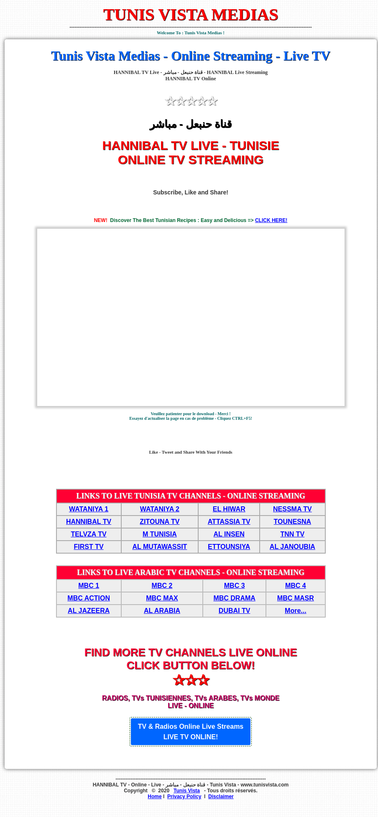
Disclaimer (221, 796)
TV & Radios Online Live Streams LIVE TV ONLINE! (191, 731)
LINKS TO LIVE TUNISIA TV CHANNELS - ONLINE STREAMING (190, 496)
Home (154, 796)
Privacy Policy (184, 796)
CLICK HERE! (271, 220)
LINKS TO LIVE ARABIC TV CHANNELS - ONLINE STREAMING (190, 572)
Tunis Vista (187, 791)
